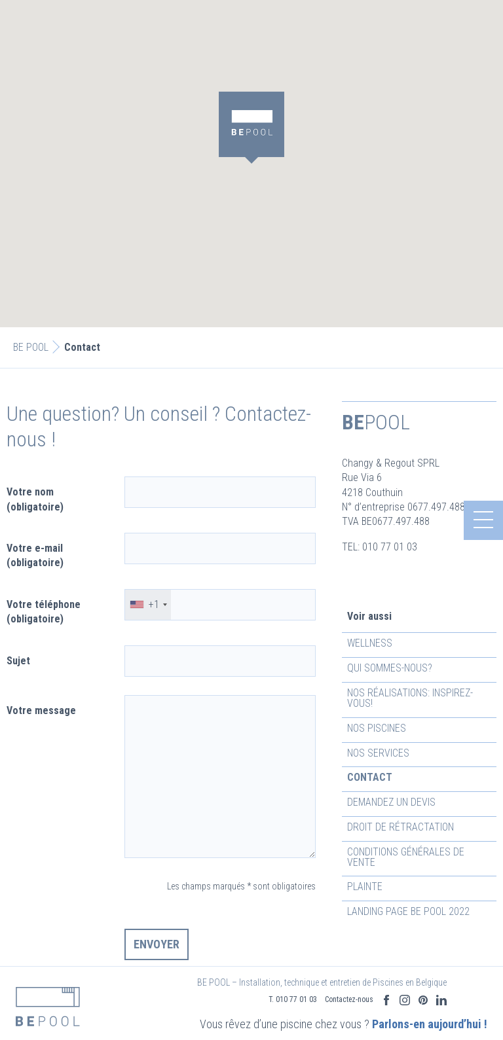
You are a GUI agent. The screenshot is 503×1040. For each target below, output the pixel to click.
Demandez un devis (391, 802)
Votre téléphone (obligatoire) (44, 611)
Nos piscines (376, 728)
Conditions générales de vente (405, 857)
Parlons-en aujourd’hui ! (393, 1012)
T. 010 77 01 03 (293, 981)
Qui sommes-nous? (389, 668)
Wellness (369, 643)
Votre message (41, 710)
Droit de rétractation (400, 827)
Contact (369, 777)
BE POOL (30, 347)
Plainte (364, 886)
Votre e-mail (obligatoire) (35, 555)
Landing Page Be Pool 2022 (408, 911)
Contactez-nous (349, 981)
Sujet (18, 660)
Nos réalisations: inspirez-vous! (410, 698)
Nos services (378, 753)
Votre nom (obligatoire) (35, 499)
